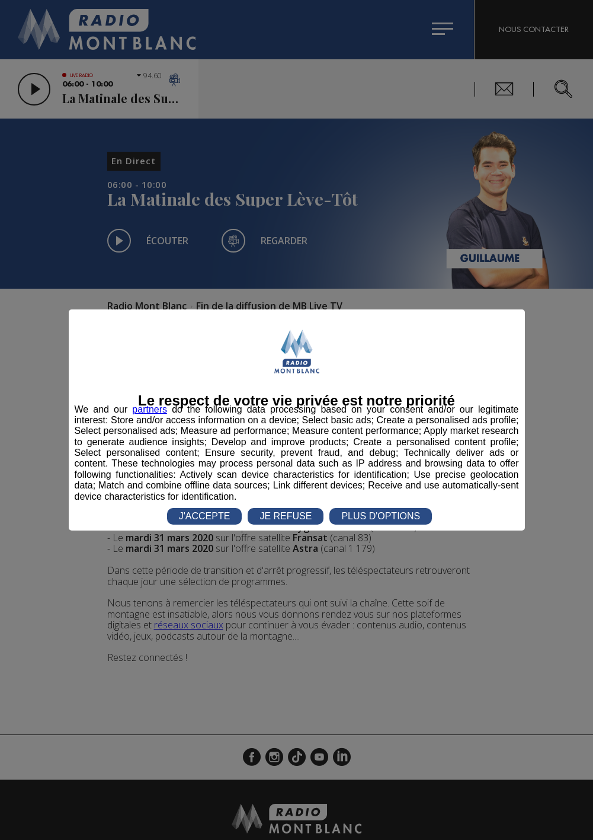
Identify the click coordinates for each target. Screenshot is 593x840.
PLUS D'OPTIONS (380, 516)
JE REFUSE (285, 516)
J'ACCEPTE (204, 516)
